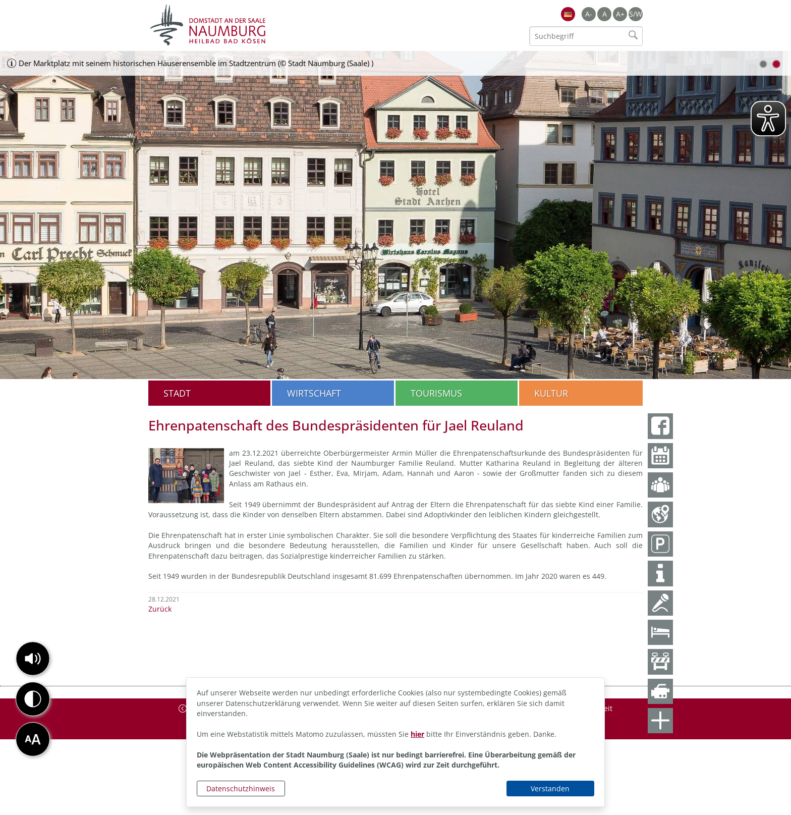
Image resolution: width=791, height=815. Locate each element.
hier (417, 734)
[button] (32, 658)
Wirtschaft (314, 393)
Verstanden (550, 788)
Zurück (160, 609)
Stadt (177, 393)
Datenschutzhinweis (240, 788)
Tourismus (436, 393)
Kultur (551, 393)
